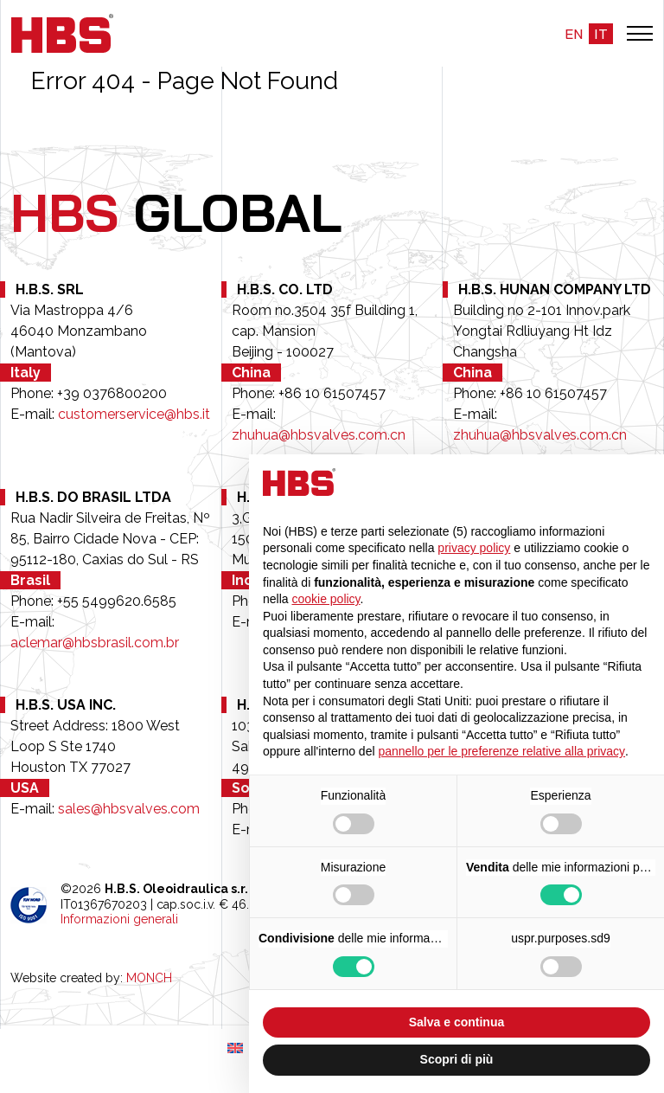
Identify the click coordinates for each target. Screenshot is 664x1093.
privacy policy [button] (473, 548)
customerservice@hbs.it (134, 414)
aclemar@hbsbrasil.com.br (94, 642)
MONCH (149, 978)
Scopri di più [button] (457, 1059)
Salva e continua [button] (456, 1022)
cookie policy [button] (325, 599)
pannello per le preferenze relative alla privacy (501, 751)
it (601, 33)
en (574, 33)
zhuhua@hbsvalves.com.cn (318, 435)
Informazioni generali (119, 919)
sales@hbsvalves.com (129, 808)
